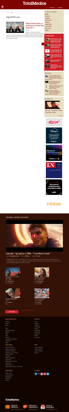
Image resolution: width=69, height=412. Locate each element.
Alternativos (8, 341)
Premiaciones (48, 24)
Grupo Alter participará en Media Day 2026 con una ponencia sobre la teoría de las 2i (53, 56)
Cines (6, 335)
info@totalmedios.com (33, 409)
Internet (7, 332)
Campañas (47, 18)
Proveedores (8, 363)
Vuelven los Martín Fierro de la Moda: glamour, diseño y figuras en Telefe (54, 87)
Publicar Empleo (38, 349)
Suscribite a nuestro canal (28, 310)
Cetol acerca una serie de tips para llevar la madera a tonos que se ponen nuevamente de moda (53, 46)
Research (47, 16)
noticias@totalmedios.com (51, 409)
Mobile (6, 342)
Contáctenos (8, 378)
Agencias (47, 22)
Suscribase (51, 7)
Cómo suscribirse (9, 375)
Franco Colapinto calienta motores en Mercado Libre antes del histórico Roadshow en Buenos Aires (53, 77)
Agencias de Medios (9, 347)
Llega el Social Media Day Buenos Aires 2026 (53, 61)
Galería (60, 115)
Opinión (47, 30)
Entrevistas (48, 28)
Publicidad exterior (9, 330)
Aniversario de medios (10, 351)
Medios (47, 14)
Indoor (6, 334)
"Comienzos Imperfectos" (11, 299)
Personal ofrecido (39, 351)
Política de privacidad (9, 402)
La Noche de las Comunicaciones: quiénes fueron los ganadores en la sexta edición (53, 66)
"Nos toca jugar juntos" (40, 278)
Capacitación (48, 26)
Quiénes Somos (8, 373)
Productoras (8, 359)
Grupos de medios (9, 354)
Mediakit (7, 380)
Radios (6, 328)
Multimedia (37, 337)
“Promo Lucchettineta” (40, 299)
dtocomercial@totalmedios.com (17, 409)
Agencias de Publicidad (10, 349)
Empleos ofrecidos (39, 347)
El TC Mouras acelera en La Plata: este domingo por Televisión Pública (53, 82)
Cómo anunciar (8, 376)
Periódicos (7, 321)
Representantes (8, 365)
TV (5, 327)
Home (8, 12)
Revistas (7, 323)
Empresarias (48, 20)
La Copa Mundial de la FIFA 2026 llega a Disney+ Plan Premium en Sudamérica (53, 51)
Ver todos (12, 312)
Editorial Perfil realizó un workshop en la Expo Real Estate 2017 (35, 25)
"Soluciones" (8, 278)
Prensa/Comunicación (10, 358)
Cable (6, 325)
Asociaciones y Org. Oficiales (11, 352)
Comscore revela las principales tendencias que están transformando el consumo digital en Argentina (53, 92)
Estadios (7, 337)
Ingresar (59, 7)
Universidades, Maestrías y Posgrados (13, 366)
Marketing (7, 356)
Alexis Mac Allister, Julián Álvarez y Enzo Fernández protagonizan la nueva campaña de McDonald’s (53, 40)
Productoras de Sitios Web (11, 361)
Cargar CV (37, 352)
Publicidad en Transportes (11, 339)
